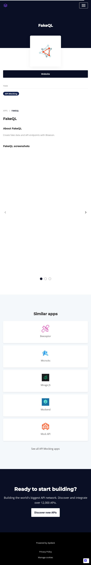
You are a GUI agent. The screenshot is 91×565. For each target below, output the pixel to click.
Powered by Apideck (45, 542)
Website (45, 73)
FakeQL (15, 110)
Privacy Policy (45, 551)
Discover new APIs (45, 512)
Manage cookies (45, 557)
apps (5, 110)
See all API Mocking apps (45, 448)
